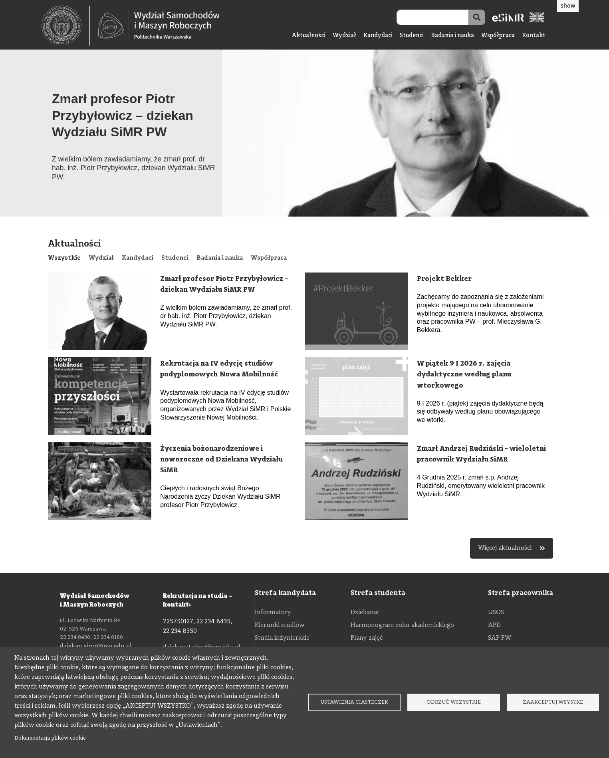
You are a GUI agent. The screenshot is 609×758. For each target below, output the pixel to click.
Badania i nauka (452, 36)
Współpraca (498, 36)
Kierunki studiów (280, 625)
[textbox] (66, 26)
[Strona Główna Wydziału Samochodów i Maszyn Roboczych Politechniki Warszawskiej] (159, 26)
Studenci (412, 36)
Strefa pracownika (520, 593)
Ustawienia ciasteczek (354, 702)
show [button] (568, 5)
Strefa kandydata (285, 593)
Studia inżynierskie (282, 638)
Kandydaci (378, 36)
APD (494, 625)
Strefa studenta (378, 593)
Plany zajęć (367, 638)
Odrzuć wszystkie (453, 702)
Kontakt (534, 36)
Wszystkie (64, 258)
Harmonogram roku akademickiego (402, 625)
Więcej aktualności (511, 548)
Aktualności (308, 36)
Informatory (273, 612)
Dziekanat (365, 612)
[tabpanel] (304, 416)
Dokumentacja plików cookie (50, 738)
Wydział (344, 36)
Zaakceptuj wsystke (553, 702)
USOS (496, 612)
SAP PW (499, 638)
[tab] (64, 258)
